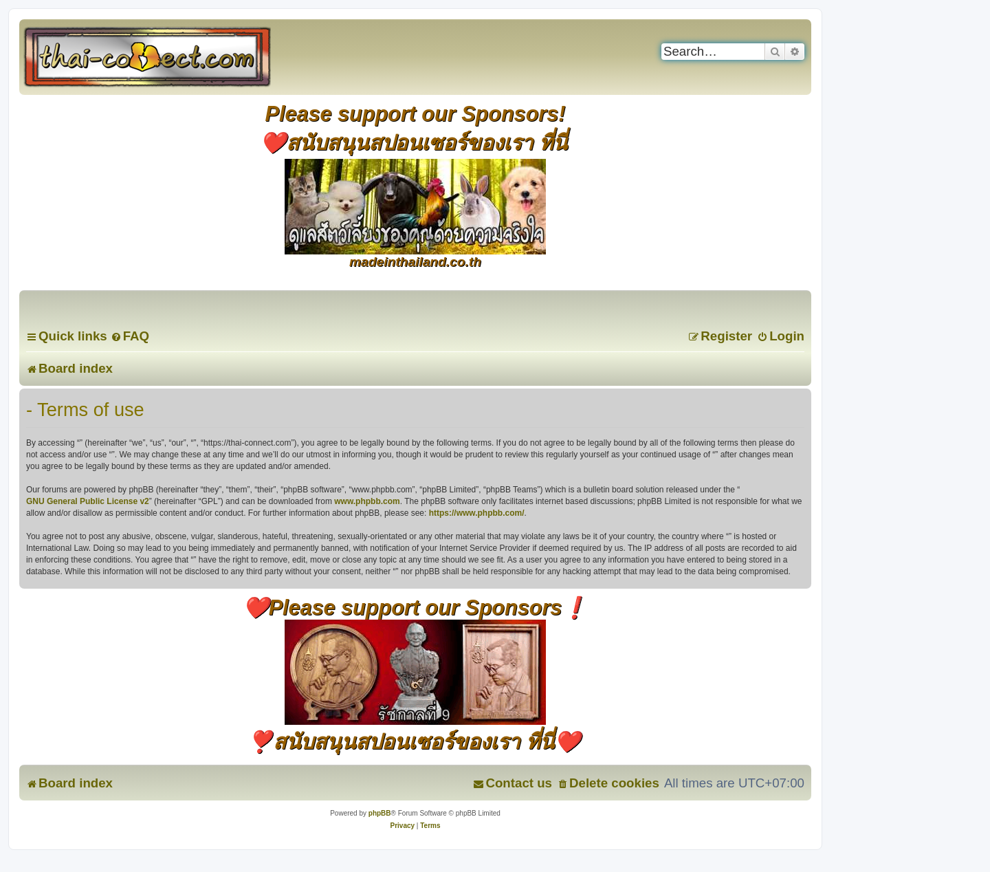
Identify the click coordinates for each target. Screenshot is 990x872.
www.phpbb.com (367, 501)
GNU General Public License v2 (87, 501)
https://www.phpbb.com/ (477, 513)
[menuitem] (130, 336)
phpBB (379, 813)
